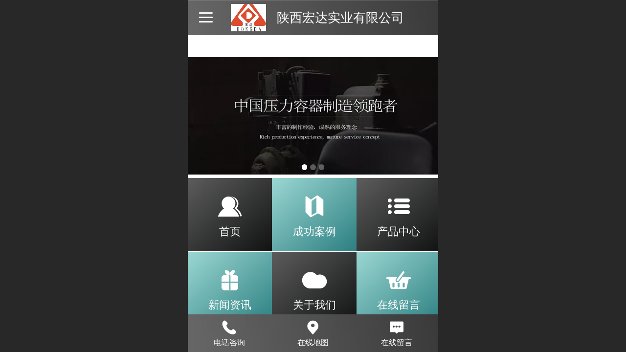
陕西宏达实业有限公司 (340, 17)
